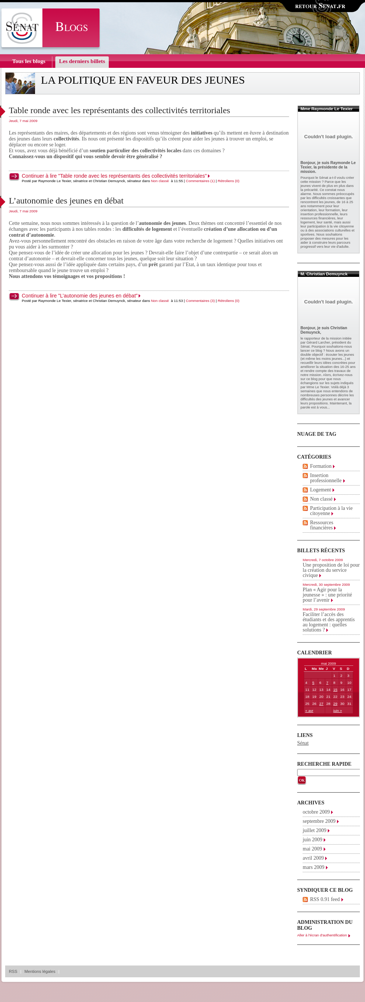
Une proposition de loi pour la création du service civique (331, 570)
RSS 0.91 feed (325, 899)
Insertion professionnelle (326, 478)
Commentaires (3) (200, 301)
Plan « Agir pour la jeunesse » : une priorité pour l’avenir (327, 595)
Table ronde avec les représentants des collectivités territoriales (119, 110)
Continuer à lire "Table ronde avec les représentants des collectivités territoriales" (114, 176)
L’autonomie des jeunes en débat (66, 200)
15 (335, 690)
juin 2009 (312, 839)
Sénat (303, 743)
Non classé (160, 181)
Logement (320, 490)
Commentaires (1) (200, 181)
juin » (337, 711)
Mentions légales (39, 971)
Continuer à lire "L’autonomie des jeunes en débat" (80, 296)
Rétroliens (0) (229, 181)
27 (321, 704)
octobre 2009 (316, 812)
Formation (320, 466)
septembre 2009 (319, 821)
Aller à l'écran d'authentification (322, 935)
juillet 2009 (314, 830)
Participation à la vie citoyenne (331, 510)
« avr (309, 711)
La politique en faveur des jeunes (143, 80)
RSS (13, 971)
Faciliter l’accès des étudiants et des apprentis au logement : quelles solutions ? (329, 622)
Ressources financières (321, 525)
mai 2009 (312, 849)
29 (335, 704)
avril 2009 (313, 858)
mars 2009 (313, 867)
